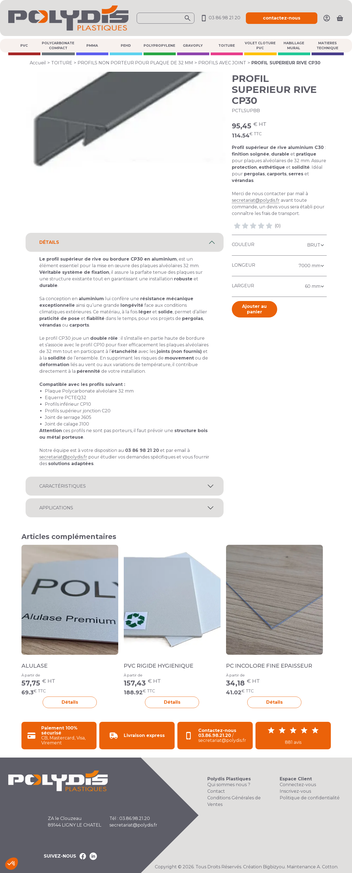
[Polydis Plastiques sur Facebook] (83, 856)
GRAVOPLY (193, 45)
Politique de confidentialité (310, 797)
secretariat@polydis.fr (256, 200)
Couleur (243, 244)
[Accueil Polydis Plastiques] (68, 17)
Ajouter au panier (254, 309)
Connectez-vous (298, 784)
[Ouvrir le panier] (340, 18)
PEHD (126, 45)
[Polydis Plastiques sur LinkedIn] (93, 856)
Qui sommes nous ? (228, 784)
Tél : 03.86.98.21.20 (129, 818)
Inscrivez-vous (295, 791)
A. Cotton (327, 866)
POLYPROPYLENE (159, 45)
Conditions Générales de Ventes (234, 801)
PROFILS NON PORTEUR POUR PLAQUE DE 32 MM (135, 62)
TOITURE (226, 45)
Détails (70, 702)
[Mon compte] (327, 17)
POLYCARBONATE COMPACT (58, 45)
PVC (24, 45)
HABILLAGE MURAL (294, 45)
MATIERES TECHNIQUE (327, 45)
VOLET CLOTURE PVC (260, 45)
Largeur (243, 285)
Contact (216, 791)
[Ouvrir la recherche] (165, 18)
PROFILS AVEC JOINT (222, 62)
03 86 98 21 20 (220, 17)
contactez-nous (281, 18)
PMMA (92, 45)
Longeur (243, 265)
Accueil (38, 62)
